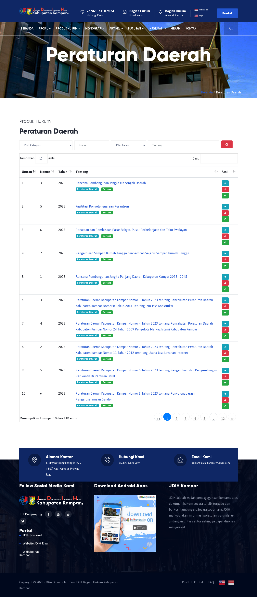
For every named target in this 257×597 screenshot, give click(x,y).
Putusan (136, 28)
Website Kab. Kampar (29, 553)
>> (232, 418)
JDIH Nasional (32, 535)
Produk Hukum (68, 28)
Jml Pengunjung (30, 514)
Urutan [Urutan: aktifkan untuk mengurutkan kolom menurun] (27, 171)
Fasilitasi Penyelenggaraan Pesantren (102, 206)
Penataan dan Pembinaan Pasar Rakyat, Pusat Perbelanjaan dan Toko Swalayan (131, 230)
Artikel (116, 28)
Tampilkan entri (37, 158)
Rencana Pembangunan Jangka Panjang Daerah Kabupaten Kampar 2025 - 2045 (131, 276)
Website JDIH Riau (35, 543)
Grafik (175, 28)
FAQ (211, 582)
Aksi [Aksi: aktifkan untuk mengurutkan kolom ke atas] (224, 171)
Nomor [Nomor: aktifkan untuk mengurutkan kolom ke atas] (45, 171)
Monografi (94, 28)
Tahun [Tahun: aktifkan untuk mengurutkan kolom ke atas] (62, 171)
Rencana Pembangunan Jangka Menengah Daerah (111, 183)
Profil (45, 28)
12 (223, 418)
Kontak (227, 13)
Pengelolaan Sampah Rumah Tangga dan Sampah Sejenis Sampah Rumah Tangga (132, 253)
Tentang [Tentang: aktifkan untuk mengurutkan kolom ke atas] (82, 171)
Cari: (215, 158)
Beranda (27, 28)
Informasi (157, 28)
